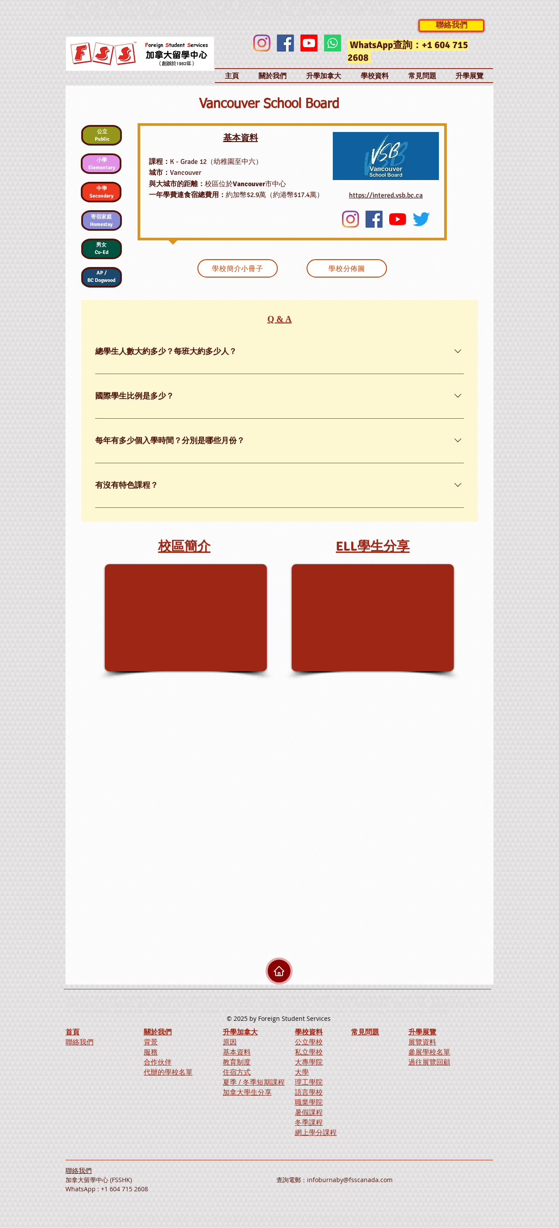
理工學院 (309, 1082)
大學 (302, 1072)
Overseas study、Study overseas (203, 17)
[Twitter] (421, 219)
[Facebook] (285, 43)
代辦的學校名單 (168, 1072)
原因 (230, 1042)
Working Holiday (405, 1011)
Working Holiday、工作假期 (275, 17)
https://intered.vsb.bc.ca (386, 195)
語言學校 (309, 1092)
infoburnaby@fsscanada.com (350, 1180)
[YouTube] (397, 219)
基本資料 (237, 1052)
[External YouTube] (186, 617)
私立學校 (309, 1052)
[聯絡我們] (451, 25)
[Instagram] (261, 43)
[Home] (279, 971)
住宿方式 (237, 1072)
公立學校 (309, 1042)
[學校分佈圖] (347, 268)
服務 (151, 1052)
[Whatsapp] (332, 43)
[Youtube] (308, 43)
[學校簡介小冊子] (237, 268)
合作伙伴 (158, 1062)
